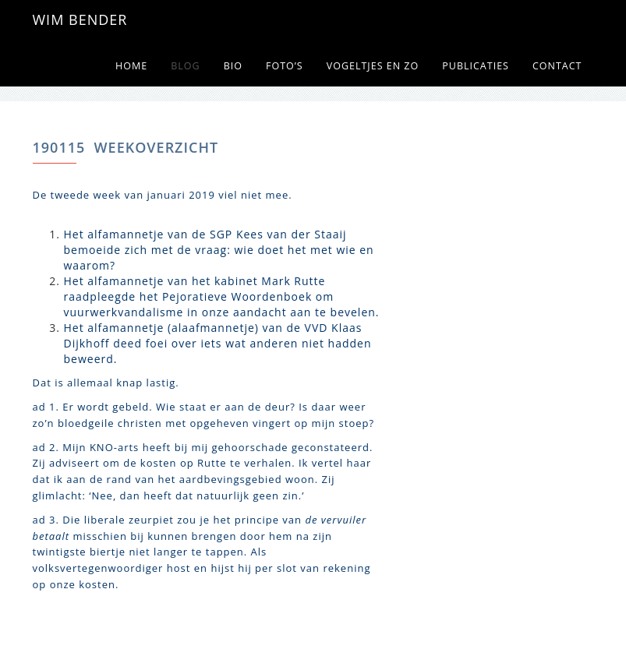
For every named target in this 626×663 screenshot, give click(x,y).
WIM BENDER (80, 19)
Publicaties (475, 65)
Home (131, 65)
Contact (557, 65)
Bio (233, 65)
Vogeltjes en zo (373, 65)
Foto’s (284, 65)
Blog (185, 65)
